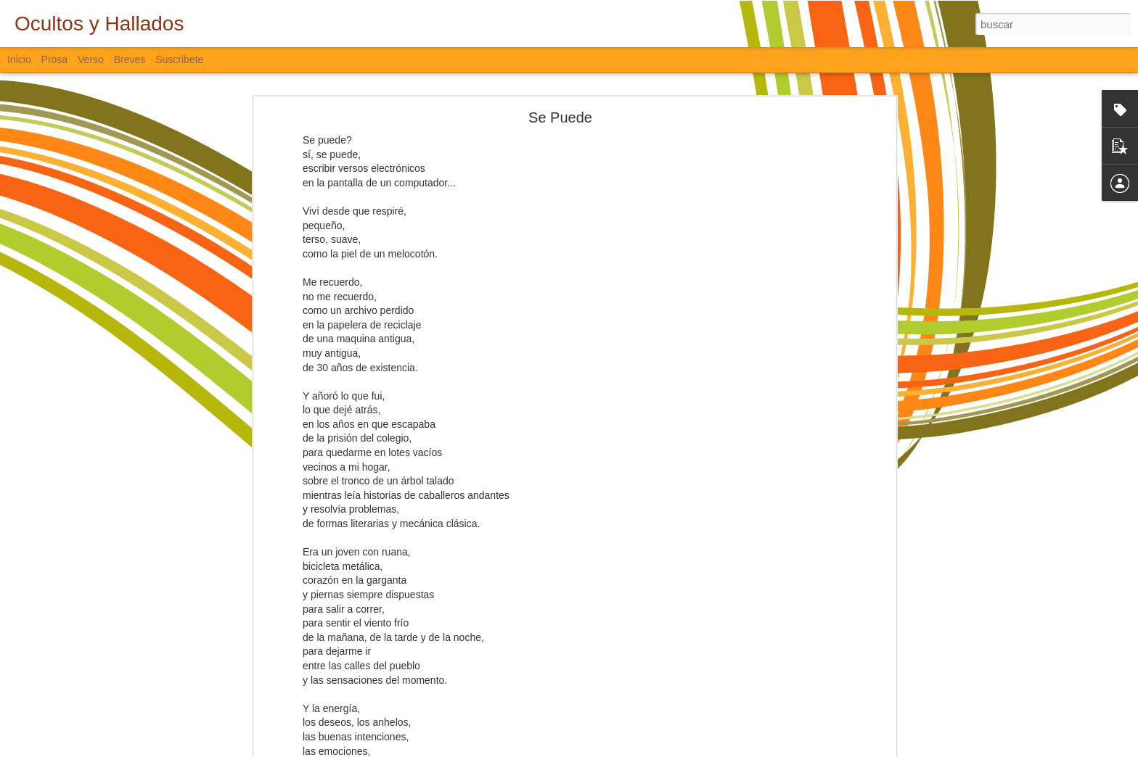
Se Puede (560, 117)
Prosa (54, 59)
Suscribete (179, 59)
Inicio (19, 59)
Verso (91, 59)
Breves (130, 59)
